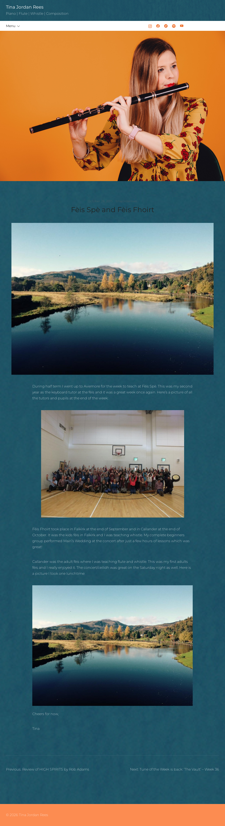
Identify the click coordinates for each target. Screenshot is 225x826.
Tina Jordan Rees (25, 7)
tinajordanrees (126, 201)
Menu (10, 26)
